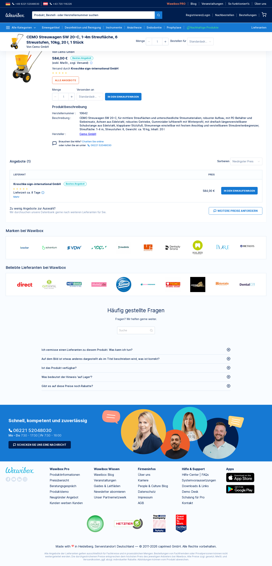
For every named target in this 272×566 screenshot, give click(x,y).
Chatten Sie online (93, 141)
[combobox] (97, 15)
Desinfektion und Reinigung (83, 27)
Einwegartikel (51, 27)
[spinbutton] (157, 41)
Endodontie (154, 27)
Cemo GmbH (88, 134)
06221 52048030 (99, 145)
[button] (149, 41)
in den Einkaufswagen (123, 96)
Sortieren (223, 161)
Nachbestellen (224, 15)
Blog (193, 3)
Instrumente (114, 27)
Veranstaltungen (212, 3)
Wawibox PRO (176, 3)
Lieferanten (258, 27)
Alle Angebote (65, 80)
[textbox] (93, 15)
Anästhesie (134, 27)
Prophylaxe (174, 27)
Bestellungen (248, 15)
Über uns (260, 3)
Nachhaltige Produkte (202, 27)
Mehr (16, 197)
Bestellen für (178, 40)
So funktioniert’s (239, 3)
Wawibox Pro (59, 469)
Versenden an (85, 89)
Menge (140, 40)
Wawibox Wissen (107, 469)
